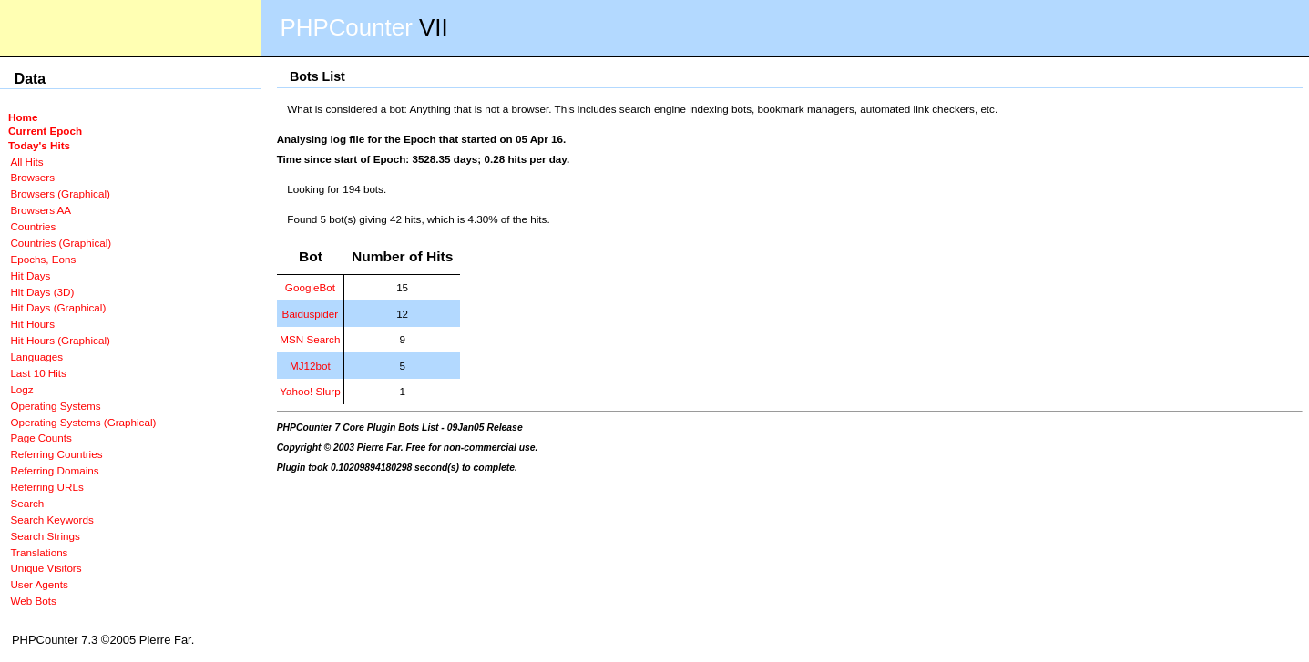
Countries (33, 226)
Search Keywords (51, 519)
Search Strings (44, 536)
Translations (38, 552)
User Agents (39, 584)
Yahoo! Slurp (310, 391)
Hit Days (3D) (42, 292)
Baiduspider (310, 314)
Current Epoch (45, 131)
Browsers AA (40, 210)
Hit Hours (32, 324)
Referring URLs (46, 487)
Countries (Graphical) (60, 243)
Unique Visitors (45, 568)
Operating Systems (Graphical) (83, 422)
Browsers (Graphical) (59, 193)
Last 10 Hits (38, 373)
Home (22, 117)
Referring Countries (56, 454)
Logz (21, 389)
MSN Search (310, 339)
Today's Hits (39, 145)
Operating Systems (55, 406)
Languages (36, 356)
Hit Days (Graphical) (58, 307)
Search (27, 503)
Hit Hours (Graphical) (59, 340)
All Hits (26, 162)
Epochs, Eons (43, 259)
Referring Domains (54, 470)
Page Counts (40, 437)
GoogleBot (310, 287)
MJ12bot (310, 366)
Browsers (32, 177)
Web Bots (33, 600)
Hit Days (30, 275)
